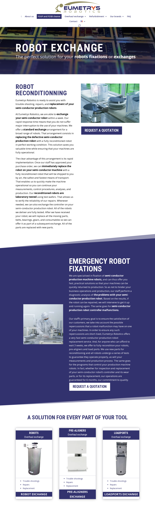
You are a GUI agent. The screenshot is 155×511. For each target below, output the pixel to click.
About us (29, 16)
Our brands (115, 16)
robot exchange (34, 494)
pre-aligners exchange (77, 494)
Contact (73, 21)
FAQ (129, 16)
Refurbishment (96, 16)
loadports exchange (121, 494)
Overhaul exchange (74, 16)
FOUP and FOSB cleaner (49, 16)
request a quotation (102, 130)
